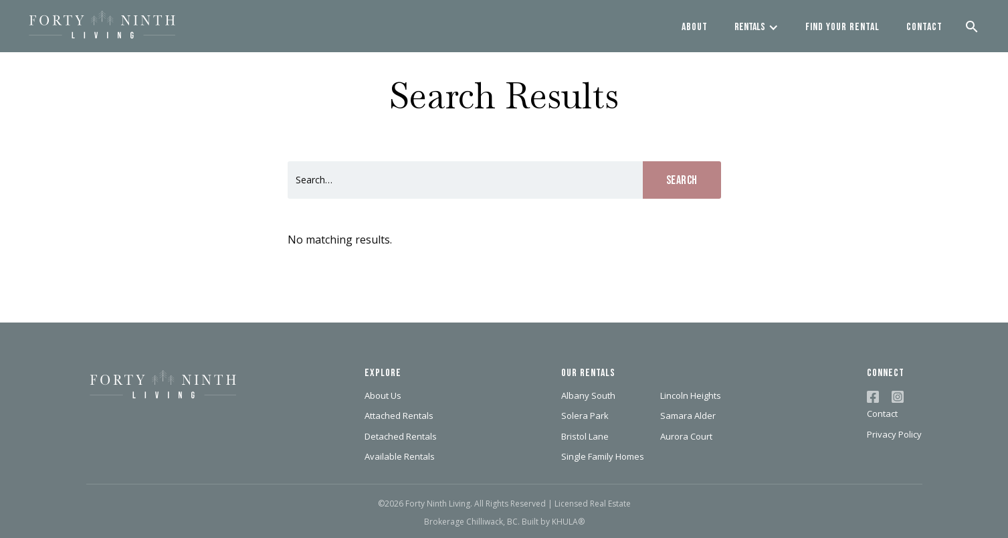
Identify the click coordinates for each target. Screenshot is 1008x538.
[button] (756, 26)
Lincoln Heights (690, 395)
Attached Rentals (399, 416)
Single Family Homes (602, 456)
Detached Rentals (401, 436)
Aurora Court (686, 436)
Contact (882, 414)
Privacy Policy (894, 434)
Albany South (588, 395)
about (695, 27)
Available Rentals (400, 456)
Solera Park (585, 416)
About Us (383, 395)
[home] (102, 26)
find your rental (842, 27)
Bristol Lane (585, 436)
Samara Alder (688, 416)
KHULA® (568, 521)
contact (924, 27)
